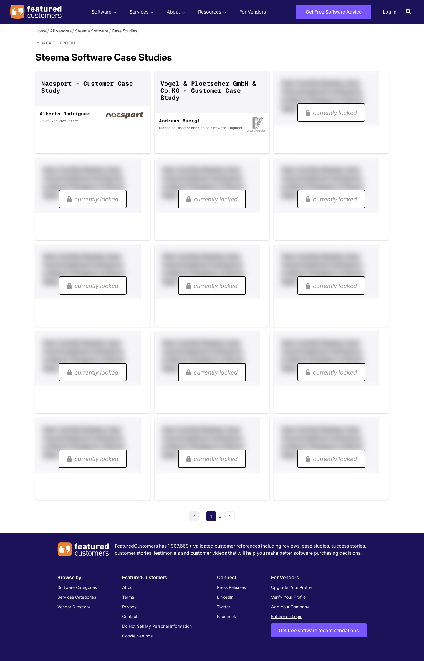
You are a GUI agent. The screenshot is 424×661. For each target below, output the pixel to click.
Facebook (226, 616)
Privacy (129, 606)
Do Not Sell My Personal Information (157, 626)
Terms (128, 596)
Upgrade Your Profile (291, 587)
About (175, 12)
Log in (389, 12)
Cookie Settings (137, 635)
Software (103, 12)
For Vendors (252, 12)
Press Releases (231, 587)
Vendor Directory (73, 606)
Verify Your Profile (288, 596)
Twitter (223, 606)
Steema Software (91, 30)
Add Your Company (290, 606)
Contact (130, 616)
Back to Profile (58, 42)
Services (141, 12)
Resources (211, 12)
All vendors (61, 30)
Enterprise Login (286, 616)
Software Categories (77, 587)
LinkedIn (225, 596)
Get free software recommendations (319, 630)
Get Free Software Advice (334, 12)
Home (41, 30)
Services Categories (76, 596)
